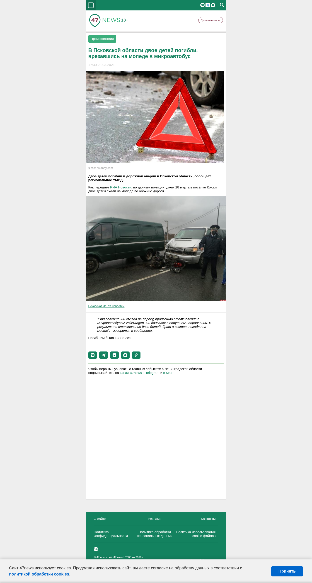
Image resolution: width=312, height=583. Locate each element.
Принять (287, 571)
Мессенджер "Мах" (213, 5)
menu (91, 5)
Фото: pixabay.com (100, 168)
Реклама (154, 519)
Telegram (208, 5)
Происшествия (102, 39)
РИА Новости (120, 187)
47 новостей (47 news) (111, 557)
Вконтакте (202, 5)
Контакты (208, 519)
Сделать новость (210, 20)
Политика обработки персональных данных (154, 534)
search (222, 5)
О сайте (100, 519)
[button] (92, 355)
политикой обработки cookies (39, 574)
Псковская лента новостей (106, 306)
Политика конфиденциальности (111, 534)
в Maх (167, 373)
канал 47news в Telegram (139, 373)
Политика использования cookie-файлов (195, 534)
